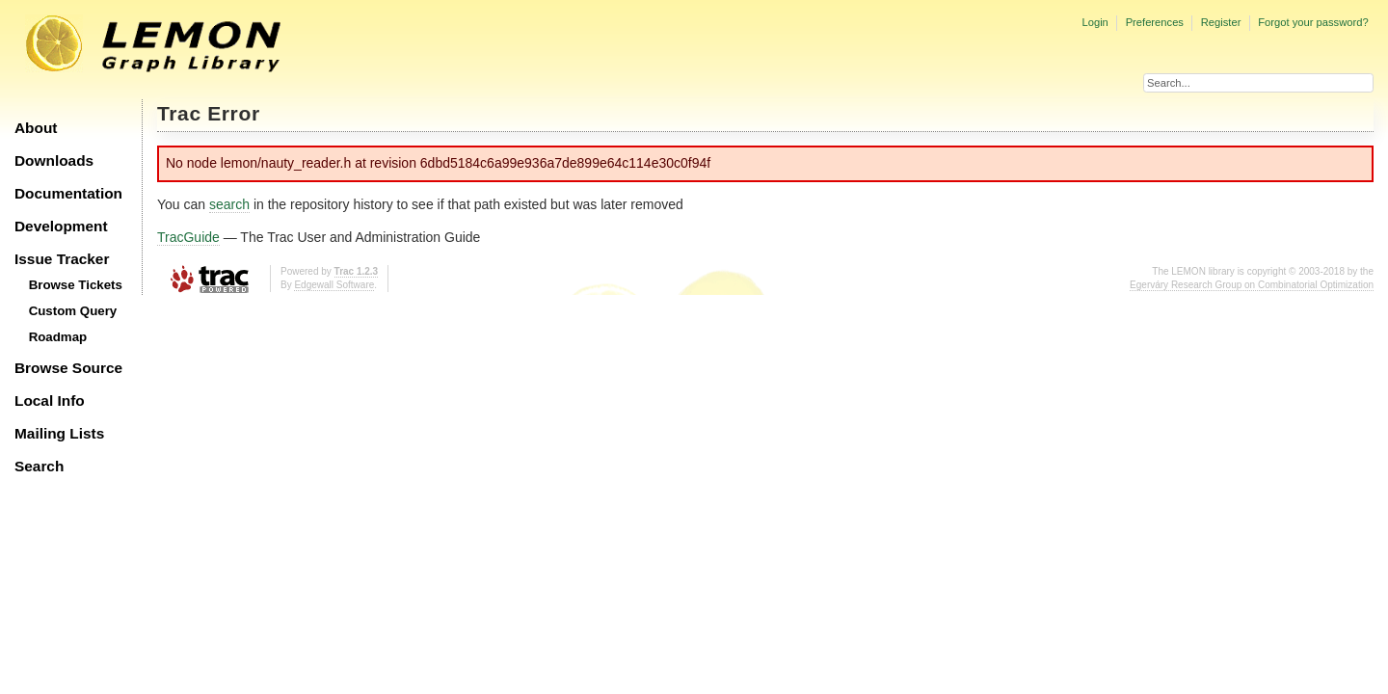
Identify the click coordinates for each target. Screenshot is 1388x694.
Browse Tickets (75, 285)
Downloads (53, 160)
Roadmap (58, 337)
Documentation (68, 193)
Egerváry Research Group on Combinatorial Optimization (1252, 285)
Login (1094, 22)
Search (39, 466)
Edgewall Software (334, 285)
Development (61, 226)
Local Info (49, 400)
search (229, 204)
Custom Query (73, 311)
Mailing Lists (59, 433)
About (35, 128)
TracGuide (188, 237)
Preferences (1155, 22)
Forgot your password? (1313, 22)
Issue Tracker (61, 259)
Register (1221, 22)
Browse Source (68, 368)
